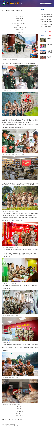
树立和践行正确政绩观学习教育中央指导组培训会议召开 (46, 18)
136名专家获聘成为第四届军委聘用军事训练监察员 (46, 20)
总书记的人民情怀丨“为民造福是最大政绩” (46, 26)
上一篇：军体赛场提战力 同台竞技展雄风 (9, 424)
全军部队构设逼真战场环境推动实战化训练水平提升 (46, 21)
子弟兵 (22, 3)
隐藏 (50, 31)
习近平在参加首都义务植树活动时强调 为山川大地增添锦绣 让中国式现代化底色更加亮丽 (46, 14)
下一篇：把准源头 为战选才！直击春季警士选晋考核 (10, 425)
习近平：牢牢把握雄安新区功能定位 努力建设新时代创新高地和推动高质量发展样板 (46, 23)
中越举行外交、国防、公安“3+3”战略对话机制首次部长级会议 (46, 28)
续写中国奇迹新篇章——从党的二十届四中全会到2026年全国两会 (46, 25)
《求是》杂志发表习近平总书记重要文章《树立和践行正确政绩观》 (46, 16)
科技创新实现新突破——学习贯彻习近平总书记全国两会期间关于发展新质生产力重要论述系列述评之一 (46, 13)
